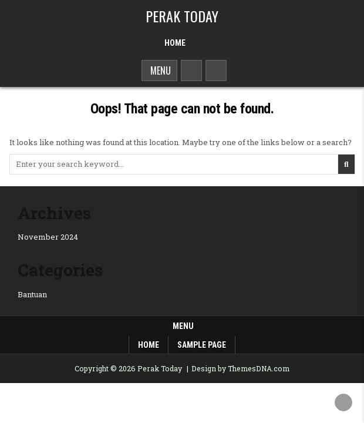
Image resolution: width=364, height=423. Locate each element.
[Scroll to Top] (343, 402)
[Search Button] (191, 70)
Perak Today (182, 15)
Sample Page (201, 345)
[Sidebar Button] (216, 70)
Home (175, 43)
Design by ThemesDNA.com (240, 368)
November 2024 (48, 236)
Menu (159, 70)
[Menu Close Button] (200, 39)
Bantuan (32, 294)
